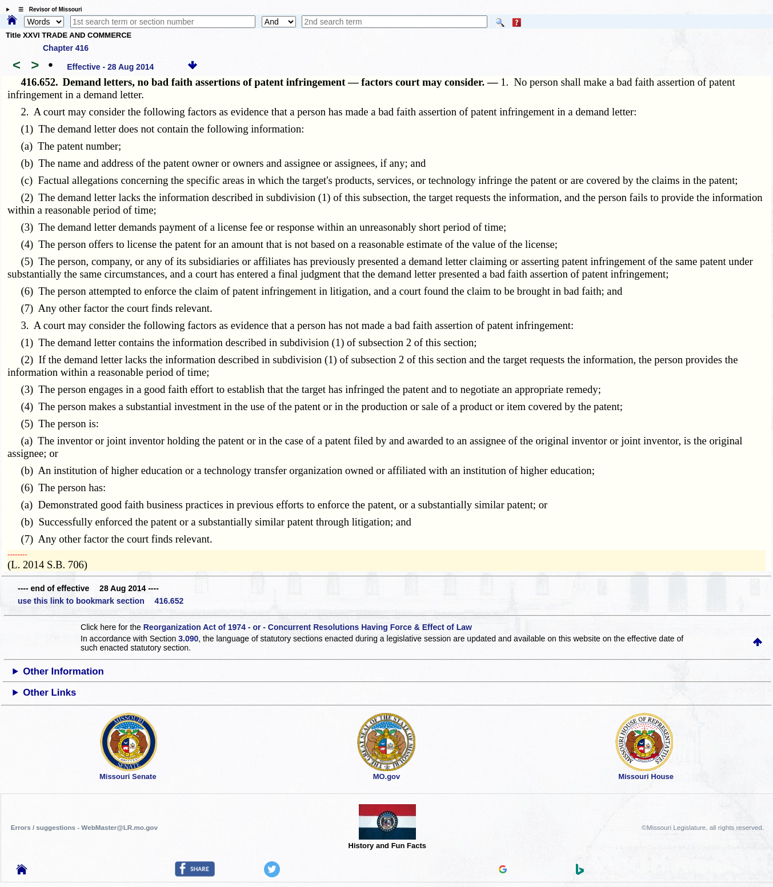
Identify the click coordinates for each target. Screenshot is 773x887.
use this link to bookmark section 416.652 (100, 600)
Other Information (63, 671)
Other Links (49, 692)
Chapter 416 (66, 48)
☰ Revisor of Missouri (47, 9)
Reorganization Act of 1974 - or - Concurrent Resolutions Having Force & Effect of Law (307, 627)
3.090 (188, 638)
